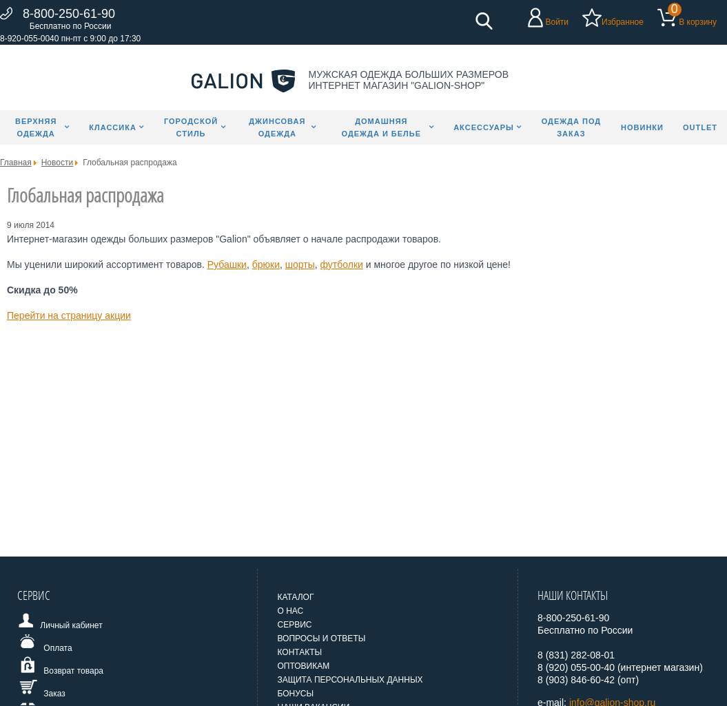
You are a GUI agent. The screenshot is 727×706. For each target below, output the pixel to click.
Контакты (299, 652)
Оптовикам (303, 666)
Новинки (642, 127)
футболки (341, 264)
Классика (112, 127)
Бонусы (295, 693)
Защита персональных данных (349, 680)
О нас (290, 611)
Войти (557, 22)
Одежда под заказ (572, 127)
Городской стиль (191, 127)
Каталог (295, 597)
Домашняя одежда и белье (382, 127)
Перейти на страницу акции (69, 315)
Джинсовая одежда (277, 127)
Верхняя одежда (36, 127)
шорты (300, 264)
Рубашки (227, 264)
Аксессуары (483, 127)
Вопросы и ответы (321, 638)
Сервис (294, 625)
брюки (266, 264)
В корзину (698, 22)
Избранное (623, 22)
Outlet (700, 127)
